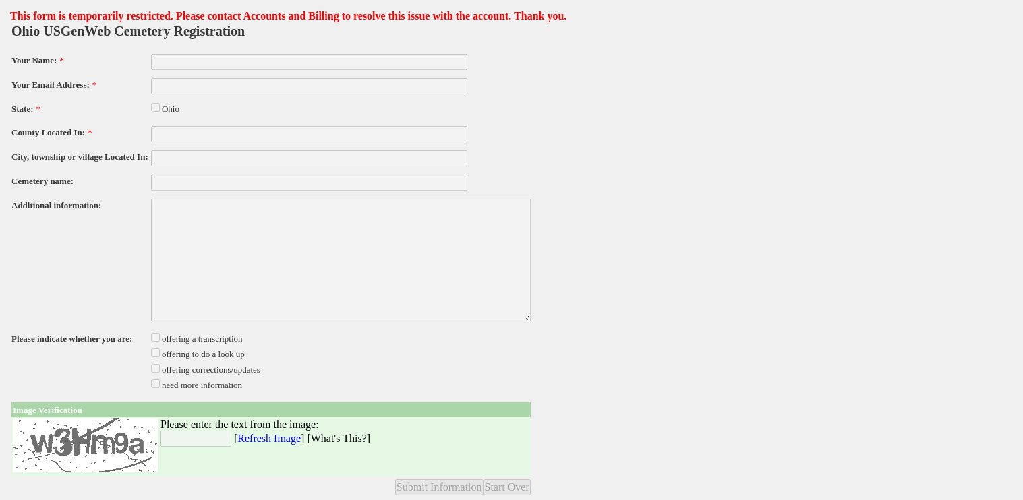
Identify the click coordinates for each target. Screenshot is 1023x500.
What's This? (339, 438)
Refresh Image (269, 438)
